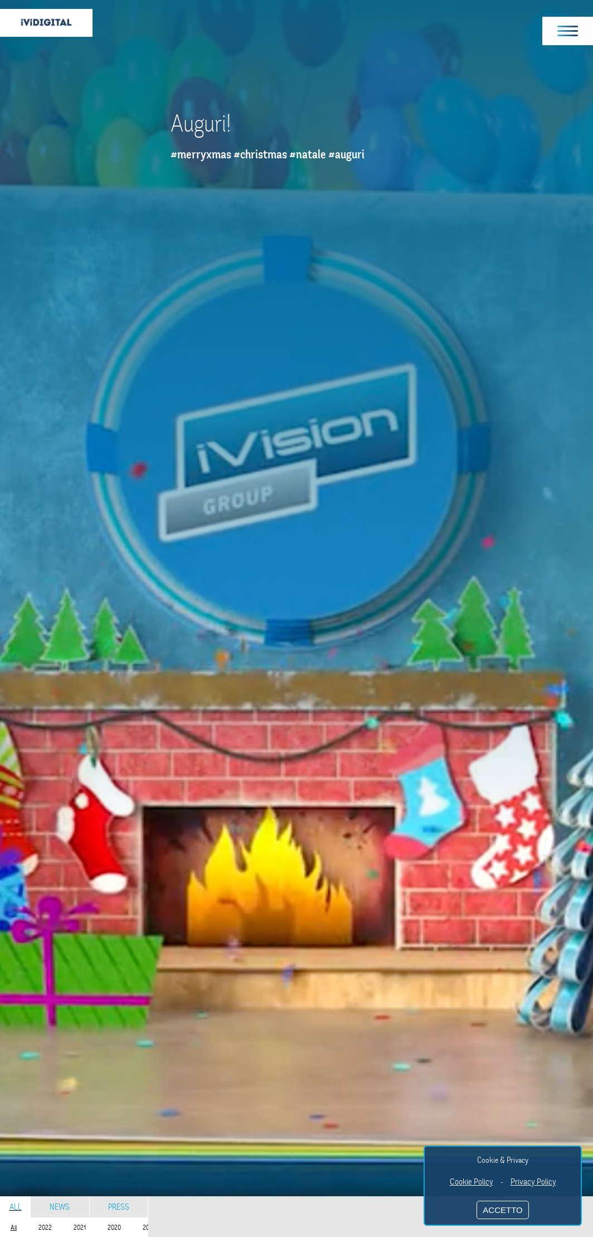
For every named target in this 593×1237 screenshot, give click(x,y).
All (15, 1207)
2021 (80, 1227)
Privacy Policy (533, 1181)
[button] (568, 31)
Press (118, 1207)
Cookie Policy (471, 1181)
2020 (114, 1227)
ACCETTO (502, 1210)
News (60, 1207)
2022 (45, 1227)
